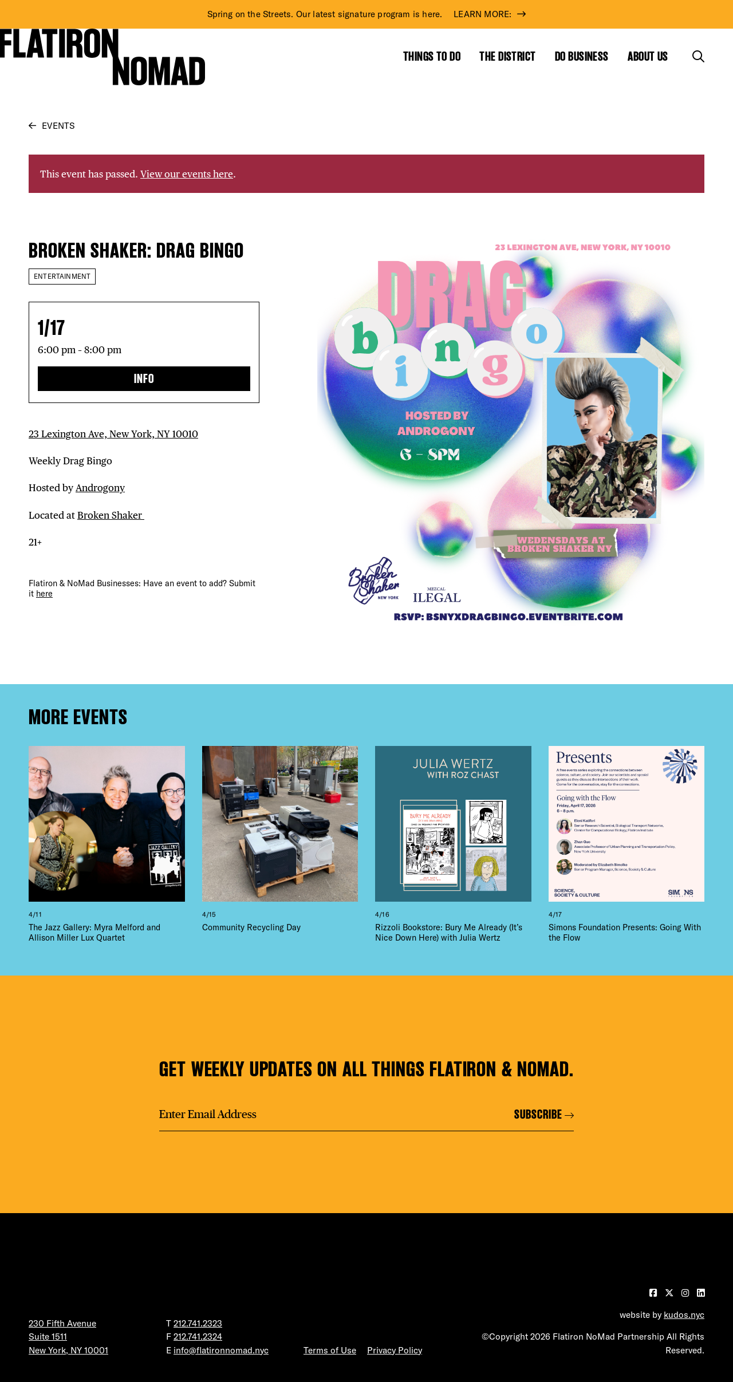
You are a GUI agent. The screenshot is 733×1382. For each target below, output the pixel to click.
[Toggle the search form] (698, 56)
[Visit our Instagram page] (686, 1293)
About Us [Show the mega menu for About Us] (648, 56)
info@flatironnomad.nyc (221, 1350)
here (44, 594)
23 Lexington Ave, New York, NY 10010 (113, 434)
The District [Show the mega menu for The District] (507, 56)
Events (58, 125)
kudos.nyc (684, 1314)
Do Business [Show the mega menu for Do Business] (582, 56)
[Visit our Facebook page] (654, 1293)
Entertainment (62, 276)
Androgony (100, 487)
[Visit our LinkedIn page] (700, 1293)
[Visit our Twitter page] (670, 1293)
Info (144, 378)
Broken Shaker (110, 515)
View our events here (186, 174)
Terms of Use (330, 1350)
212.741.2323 (198, 1323)
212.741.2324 (198, 1336)
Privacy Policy (394, 1350)
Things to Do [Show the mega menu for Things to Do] (431, 56)
